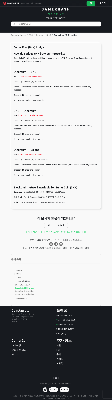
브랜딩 (59, 363)
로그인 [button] (102, 3)
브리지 (15, 354)
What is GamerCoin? (22, 285)
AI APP (23, 3)
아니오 (61, 225)
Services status (64, 324)
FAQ (58, 350)
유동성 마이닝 (19, 350)
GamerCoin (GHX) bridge (24, 288)
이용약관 (61, 358)
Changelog (61, 333)
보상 (27, 3)
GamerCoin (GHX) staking (24, 291)
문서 (58, 354)
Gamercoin (38, 3)
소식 (32, 3)
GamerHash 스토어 (65, 328)
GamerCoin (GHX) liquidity (24, 294)
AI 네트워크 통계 (65, 319)
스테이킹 (16, 345)
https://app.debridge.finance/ (30, 154)
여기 (87, 248)
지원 (58, 345)
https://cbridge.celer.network (30, 76)
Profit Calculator (64, 315)
